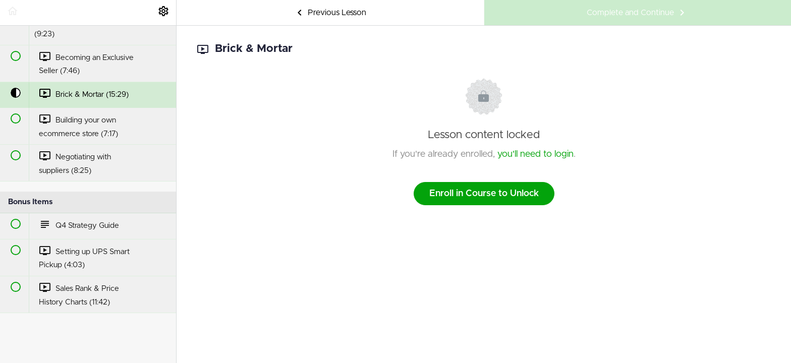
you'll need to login (535, 154)
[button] (12, 12)
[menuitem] (163, 12)
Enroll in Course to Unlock (484, 193)
